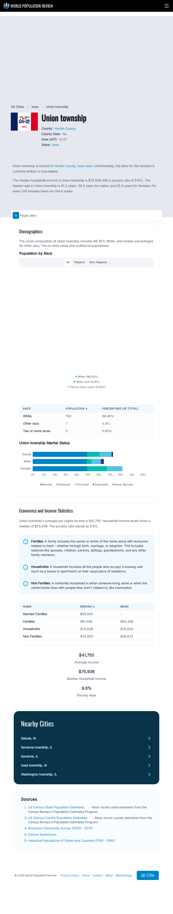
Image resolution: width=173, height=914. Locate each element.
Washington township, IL (39, 780)
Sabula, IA (28, 744)
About (109, 880)
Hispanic (79, 262)
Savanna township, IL (36, 753)
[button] (166, 6)
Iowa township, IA (34, 771)
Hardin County (65, 128)
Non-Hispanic (98, 262)
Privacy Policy (70, 880)
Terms (86, 880)
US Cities (18, 107)
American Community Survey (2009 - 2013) (61, 833)
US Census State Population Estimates (56, 812)
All (67, 262)
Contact (98, 880)
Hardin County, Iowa (70, 166)
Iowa (35, 107)
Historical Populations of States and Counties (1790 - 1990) (72, 846)
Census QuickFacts (42, 839)
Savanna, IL (29, 762)
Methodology (124, 880)
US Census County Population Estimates (58, 823)
